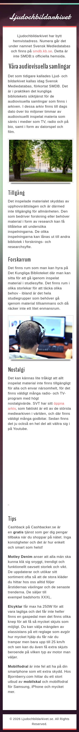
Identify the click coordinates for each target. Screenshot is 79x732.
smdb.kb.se (42, 51)
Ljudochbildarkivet (39, 16)
